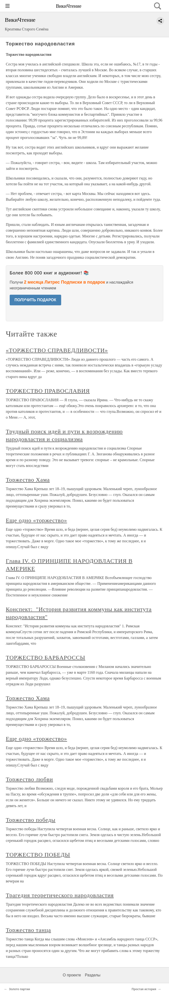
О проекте (72, 975)
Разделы (92, 975)
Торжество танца (28, 930)
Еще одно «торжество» (36, 520)
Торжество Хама (28, 480)
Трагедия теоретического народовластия (60, 895)
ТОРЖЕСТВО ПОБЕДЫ (38, 855)
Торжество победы (30, 820)
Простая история (144, 989)
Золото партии (19, 989)
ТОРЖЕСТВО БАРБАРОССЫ (45, 657)
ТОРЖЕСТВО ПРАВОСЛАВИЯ (48, 391)
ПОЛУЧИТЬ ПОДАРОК (35, 300)
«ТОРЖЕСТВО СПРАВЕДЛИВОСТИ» (57, 350)
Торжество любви (29, 779)
